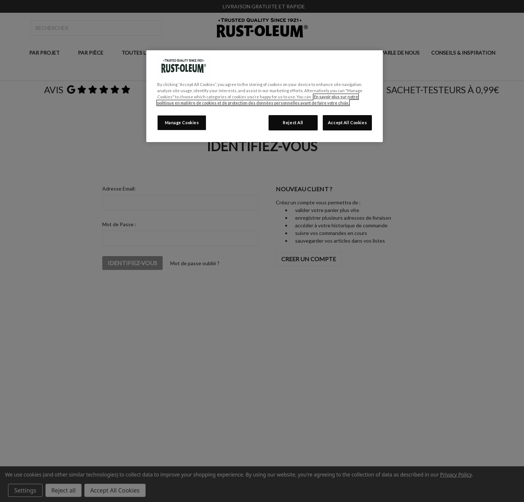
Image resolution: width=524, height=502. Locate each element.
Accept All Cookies (347, 122)
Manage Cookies (182, 122)
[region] (264, 96)
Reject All (293, 122)
